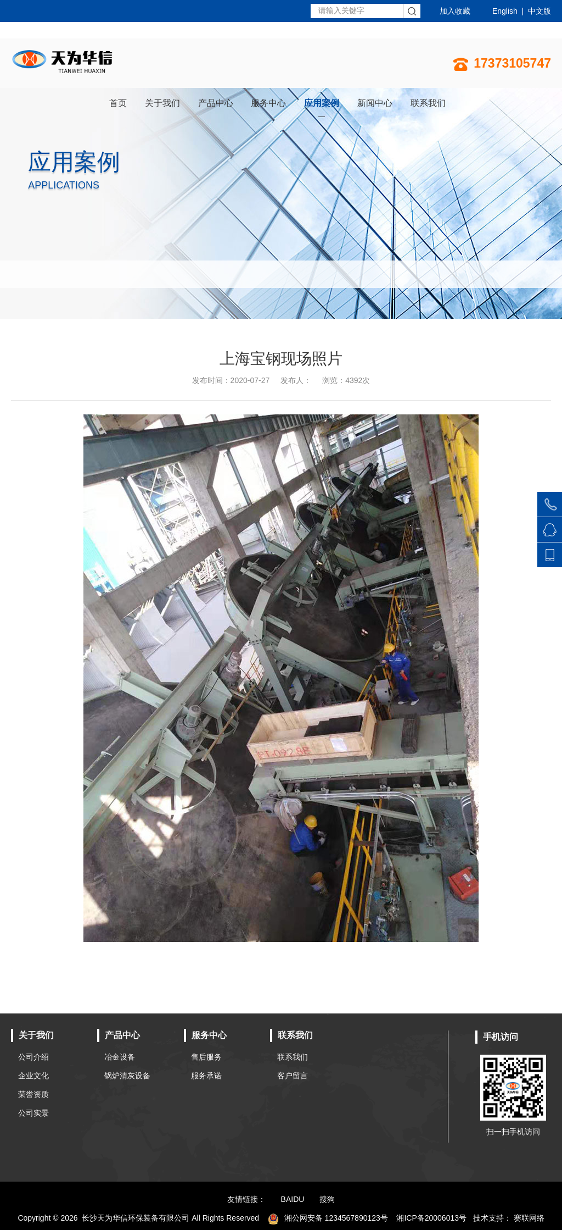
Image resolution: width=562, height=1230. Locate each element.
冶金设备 (119, 1056)
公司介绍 (33, 1056)
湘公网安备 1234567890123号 (328, 1218)
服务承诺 (206, 1075)
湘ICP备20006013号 (431, 1218)
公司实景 (33, 1113)
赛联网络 (529, 1218)
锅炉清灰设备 (127, 1075)
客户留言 (292, 1075)
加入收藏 (455, 11)
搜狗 (327, 1199)
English (505, 11)
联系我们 (292, 1056)
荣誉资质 (33, 1094)
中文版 (539, 11)
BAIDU (293, 1199)
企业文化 (33, 1075)
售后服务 (206, 1056)
